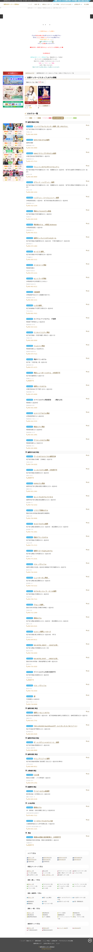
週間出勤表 (38, 940)
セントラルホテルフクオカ (43, 497)
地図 (87, 125)
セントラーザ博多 (40, 278)
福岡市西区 (61, 859)
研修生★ (45, 928)
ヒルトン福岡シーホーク (42, 631)
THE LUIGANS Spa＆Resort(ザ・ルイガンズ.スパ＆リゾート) (55, 726)
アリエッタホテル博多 (42, 440)
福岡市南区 (46, 859)
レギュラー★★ (62, 928)
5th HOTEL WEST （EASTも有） (46, 645)
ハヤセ (26, 105)
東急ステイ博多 (39, 427)
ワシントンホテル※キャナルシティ (46, 167)
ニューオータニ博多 (41, 578)
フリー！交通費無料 (43, 105)
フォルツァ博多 (39, 346)
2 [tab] (45, 24)
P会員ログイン (13, 73)
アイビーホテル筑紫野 (41, 791)
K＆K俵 (36, 775)
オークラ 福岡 (39, 251)
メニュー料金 (46, 940)
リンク (58, 943)
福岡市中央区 (61, 857)
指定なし (30, 857)
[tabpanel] (46, 16)
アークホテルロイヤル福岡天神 (45, 456)
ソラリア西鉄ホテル (41, 510)
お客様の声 (54, 940)
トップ (23, 940)
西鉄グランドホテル (41, 537)
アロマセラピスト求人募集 (66, 940)
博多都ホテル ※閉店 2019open (45, 224)
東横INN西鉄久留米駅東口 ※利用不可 (47, 837)
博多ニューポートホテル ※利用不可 (47, 373)
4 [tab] (49, 24)
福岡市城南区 (77, 857)
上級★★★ (76, 928)
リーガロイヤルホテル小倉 (43, 821)
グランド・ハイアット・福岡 (44, 182)
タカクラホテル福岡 (41, 524)
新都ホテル (38, 807)
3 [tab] (47, 24)
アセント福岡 (39, 605)
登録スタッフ (29, 940)
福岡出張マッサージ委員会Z (47, 947)
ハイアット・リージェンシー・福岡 (46, 198)
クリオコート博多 (40, 265)
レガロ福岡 (38, 305)
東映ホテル (38, 618)
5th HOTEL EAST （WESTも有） (46, 658)
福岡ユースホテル (40, 386)
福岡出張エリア (37, 943)
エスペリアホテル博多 (42, 413)
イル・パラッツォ (40, 564)
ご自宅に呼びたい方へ (49, 943)
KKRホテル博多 (39, 483)
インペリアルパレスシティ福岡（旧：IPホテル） (51, 126)
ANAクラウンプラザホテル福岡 (45, 153)
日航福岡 (37, 292)
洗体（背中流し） (47, 875)
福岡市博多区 (46, 857)
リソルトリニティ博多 (42, 332)
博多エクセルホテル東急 (42, 211)
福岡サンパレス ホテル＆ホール (45, 238)
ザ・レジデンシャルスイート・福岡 (46, 742)
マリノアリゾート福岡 (42, 758)
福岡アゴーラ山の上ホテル (43, 551)
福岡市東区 (76, 859)
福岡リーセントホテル (42, 712)
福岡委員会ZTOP (29, 73)
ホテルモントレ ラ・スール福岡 (45, 591)
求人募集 (86, 4)
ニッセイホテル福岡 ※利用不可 (45, 470)
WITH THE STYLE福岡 (41, 140)
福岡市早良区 (31, 859)
